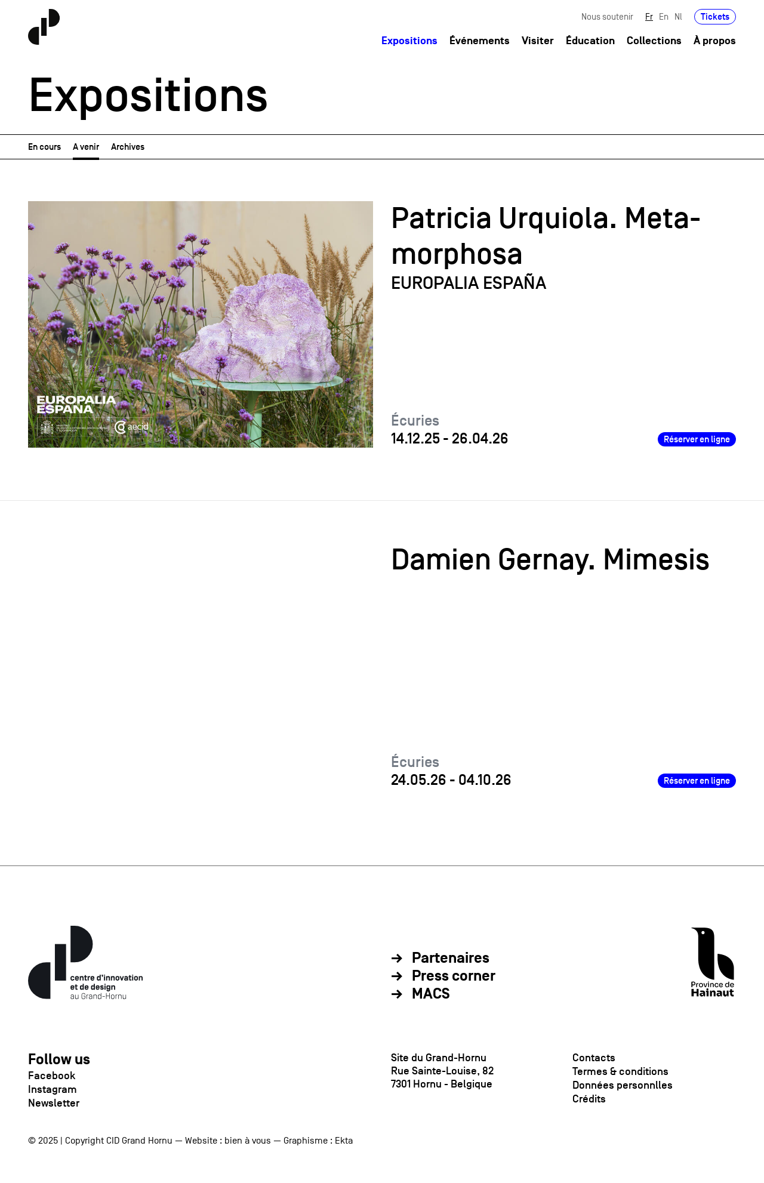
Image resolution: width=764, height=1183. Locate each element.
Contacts (593, 1057)
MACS (431, 994)
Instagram (52, 1089)
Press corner (453, 976)
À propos (715, 41)
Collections (654, 41)
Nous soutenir (607, 16)
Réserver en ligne (697, 439)
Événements (479, 41)
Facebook (51, 1075)
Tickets (715, 16)
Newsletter (53, 1103)
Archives (127, 146)
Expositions (409, 41)
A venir (86, 146)
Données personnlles (622, 1085)
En (663, 16)
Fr (649, 16)
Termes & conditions (620, 1071)
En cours (44, 146)
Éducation (590, 41)
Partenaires (450, 959)
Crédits (589, 1098)
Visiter (538, 41)
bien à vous (247, 1140)
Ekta (344, 1140)
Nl (678, 16)
